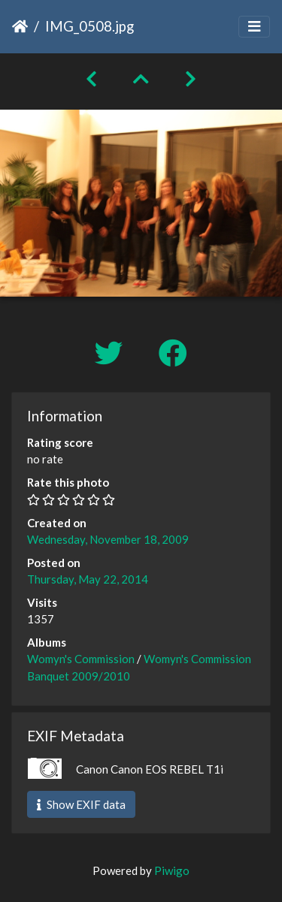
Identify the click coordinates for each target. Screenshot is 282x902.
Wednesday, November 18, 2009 (108, 539)
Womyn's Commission (81, 658)
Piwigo (172, 870)
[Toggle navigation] (254, 27)
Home (20, 26)
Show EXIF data (81, 804)
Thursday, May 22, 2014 (87, 579)
